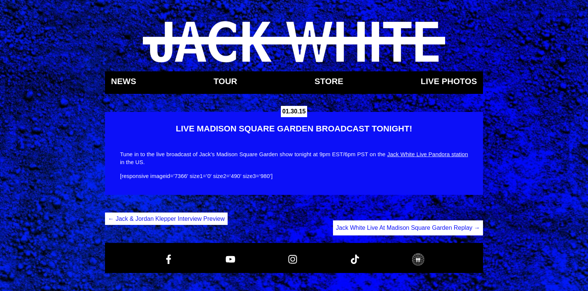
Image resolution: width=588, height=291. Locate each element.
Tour (225, 81)
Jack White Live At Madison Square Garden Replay (408, 228)
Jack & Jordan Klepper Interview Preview (166, 219)
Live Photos (449, 81)
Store (329, 81)
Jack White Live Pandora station (427, 154)
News (123, 81)
